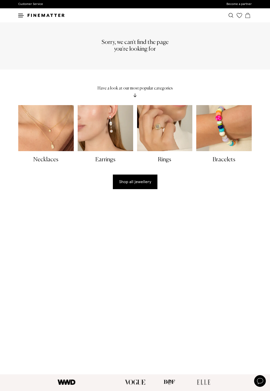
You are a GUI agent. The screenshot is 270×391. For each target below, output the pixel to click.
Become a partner (239, 4)
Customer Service (30, 4)
